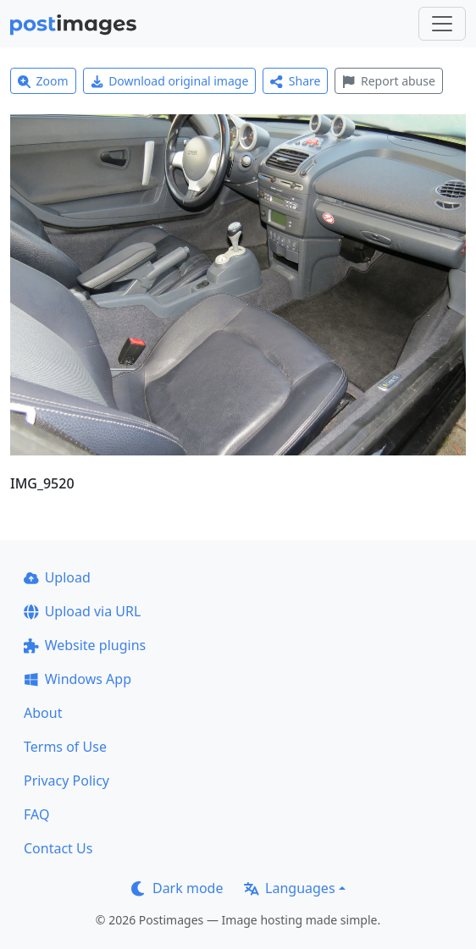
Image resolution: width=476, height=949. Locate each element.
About (43, 712)
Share (295, 81)
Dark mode (177, 888)
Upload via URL (82, 611)
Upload (57, 577)
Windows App (77, 679)
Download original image (170, 81)
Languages (289, 888)
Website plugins (85, 645)
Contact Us (58, 848)
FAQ (36, 814)
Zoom (43, 81)
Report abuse (388, 81)
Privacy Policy (66, 780)
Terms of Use (65, 746)
